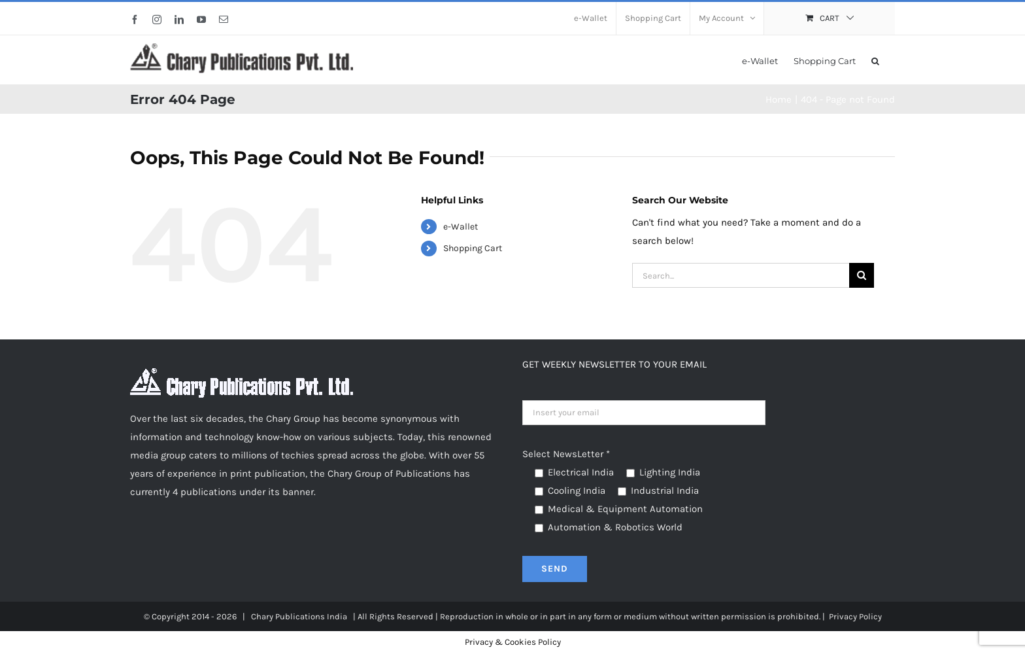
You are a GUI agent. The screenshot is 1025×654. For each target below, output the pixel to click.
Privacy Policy (855, 616)
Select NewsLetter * (566, 454)
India (337, 616)
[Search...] (740, 275)
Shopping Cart (472, 248)
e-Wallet (460, 226)
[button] (875, 59)
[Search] (861, 275)
